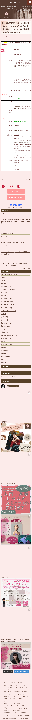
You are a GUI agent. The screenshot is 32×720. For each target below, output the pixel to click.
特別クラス (6, 696)
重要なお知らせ (5, 356)
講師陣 (5, 698)
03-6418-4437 (16, 3)
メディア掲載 (4, 317)
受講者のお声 (4, 332)
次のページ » (27, 179)
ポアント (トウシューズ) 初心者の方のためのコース (16, 691)
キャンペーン (4, 292)
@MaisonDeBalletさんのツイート (10, 376)
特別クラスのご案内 (6, 338)
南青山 (3, 329)
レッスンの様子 (5, 320)
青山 (2, 359)
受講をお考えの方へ (9, 685)
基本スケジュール (8, 701)
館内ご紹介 (4, 362)
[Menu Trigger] (29, 2)
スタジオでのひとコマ (7, 301)
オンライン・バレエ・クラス (9, 289)
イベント (3, 283)
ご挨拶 (3, 280)
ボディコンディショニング (8, 311)
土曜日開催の (16, 436)
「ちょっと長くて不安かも (16, 498)
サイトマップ (13, 698)
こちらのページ (20, 65)
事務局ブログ (23, 712)
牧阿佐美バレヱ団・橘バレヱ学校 (10, 335)
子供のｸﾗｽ (6, 708)
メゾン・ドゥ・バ (16, 591)
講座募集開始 (4, 350)
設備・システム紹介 (6, 344)
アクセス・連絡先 (16, 710)
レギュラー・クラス (21, 685)
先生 (19, 106)
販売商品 (3, 353)
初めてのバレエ (5, 326)
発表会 (3, 341)
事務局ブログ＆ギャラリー (10, 712)
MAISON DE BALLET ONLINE (9, 274)
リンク (13, 715)
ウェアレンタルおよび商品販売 (19, 708)
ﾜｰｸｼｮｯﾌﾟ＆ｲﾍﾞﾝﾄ (8, 705)
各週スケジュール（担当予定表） (12, 703)
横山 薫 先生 (16, 130)
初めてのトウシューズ (7, 323)
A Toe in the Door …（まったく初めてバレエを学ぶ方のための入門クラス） (17, 688)
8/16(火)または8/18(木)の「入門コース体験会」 (22, 142)
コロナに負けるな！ (6, 298)
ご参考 (3, 277)
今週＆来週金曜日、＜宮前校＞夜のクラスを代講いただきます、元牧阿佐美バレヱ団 (16, 653)
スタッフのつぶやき (6, 308)
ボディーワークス (16, 696)
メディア (3, 314)
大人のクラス (21, 682)
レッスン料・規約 (19, 705)
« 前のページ (4, 179)
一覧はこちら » (27, 268)
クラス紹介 (4, 295)
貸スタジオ (6, 710)
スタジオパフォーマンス (7, 305)
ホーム (5, 682)
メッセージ (12, 682)
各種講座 (25, 696)
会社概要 (27, 715)
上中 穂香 (16, 106)
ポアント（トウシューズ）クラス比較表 (14, 694)
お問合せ (20, 715)
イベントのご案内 (6, 286)
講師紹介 (3, 347)
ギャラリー (6, 715)
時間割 (20, 698)
